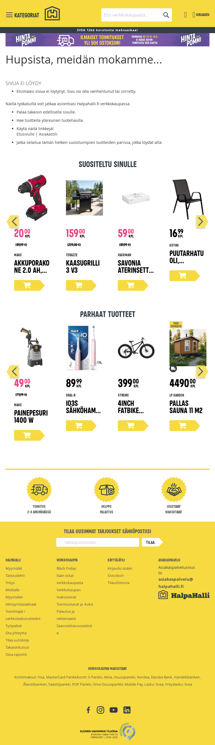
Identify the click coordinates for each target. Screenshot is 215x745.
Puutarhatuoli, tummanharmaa (186, 263)
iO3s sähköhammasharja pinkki (83, 413)
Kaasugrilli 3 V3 (83, 266)
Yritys (10, 582)
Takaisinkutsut (17, 647)
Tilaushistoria (118, 582)
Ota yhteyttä (16, 632)
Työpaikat (14, 625)
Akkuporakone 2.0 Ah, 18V (31, 269)
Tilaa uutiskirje (17, 640)
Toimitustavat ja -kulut (75, 604)
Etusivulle (25, 134)
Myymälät (14, 568)
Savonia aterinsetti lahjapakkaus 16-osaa (135, 273)
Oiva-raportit (16, 654)
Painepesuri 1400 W (31, 416)
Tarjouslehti (15, 575)
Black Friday (66, 568)
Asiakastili (48, 134)
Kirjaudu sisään (120, 568)
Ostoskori (116, 575)
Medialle (12, 589)
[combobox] (136, 15)
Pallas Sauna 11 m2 (186, 406)
